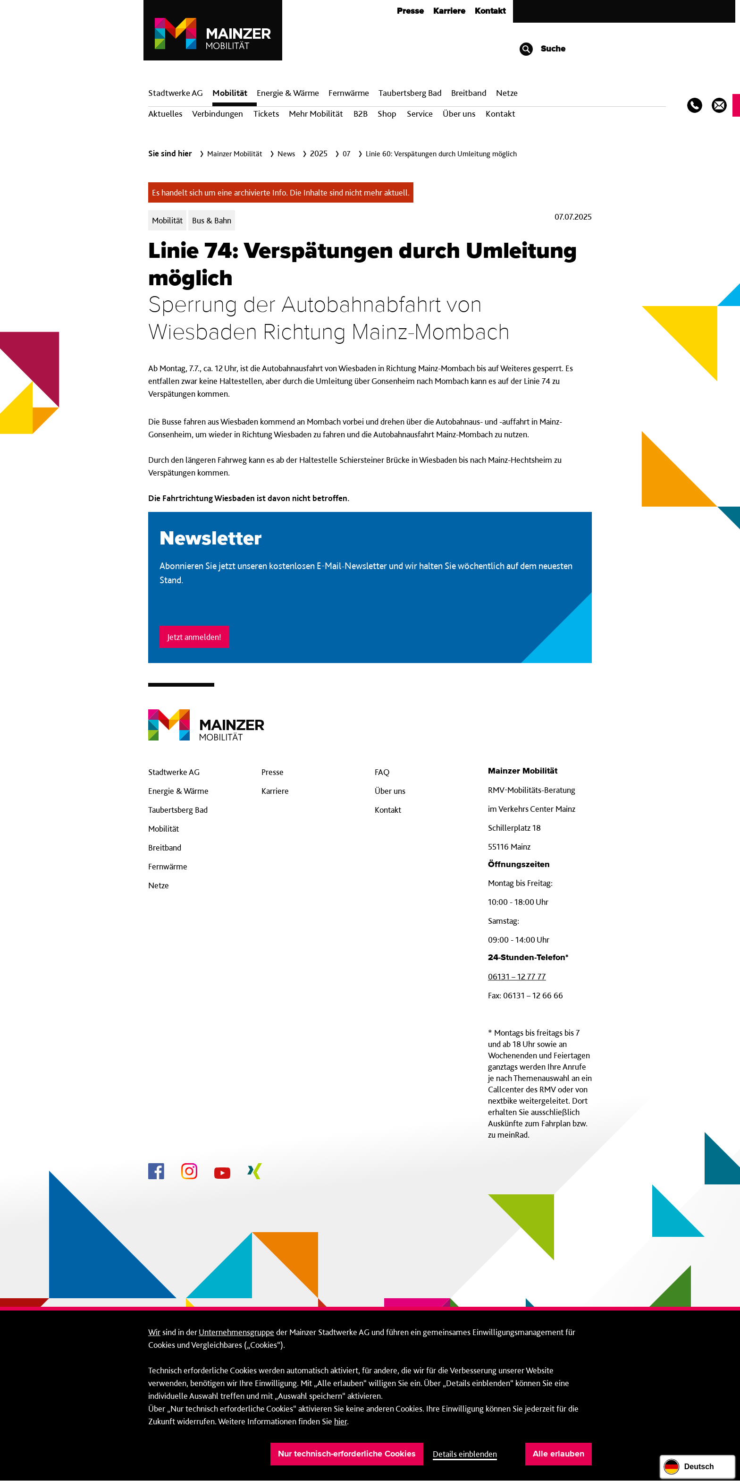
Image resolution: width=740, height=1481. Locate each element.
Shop (387, 113)
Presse (410, 11)
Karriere (449, 11)
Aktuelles (165, 113)
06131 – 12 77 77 (517, 976)
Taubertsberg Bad (410, 92)
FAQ (382, 772)
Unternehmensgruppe (236, 1332)
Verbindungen (217, 113)
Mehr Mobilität (316, 113)
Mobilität (229, 92)
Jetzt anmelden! (194, 637)
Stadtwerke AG (175, 92)
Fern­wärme (348, 92)
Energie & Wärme (288, 92)
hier (340, 1421)
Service (420, 113)
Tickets (266, 113)
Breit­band (469, 92)
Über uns (459, 113)
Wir (154, 1332)
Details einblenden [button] (465, 1454)
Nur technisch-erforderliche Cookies (347, 1454)
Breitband (164, 847)
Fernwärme (167, 866)
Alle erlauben (558, 1454)
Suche (542, 49)
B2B (360, 113)
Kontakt (490, 11)
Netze (507, 92)
